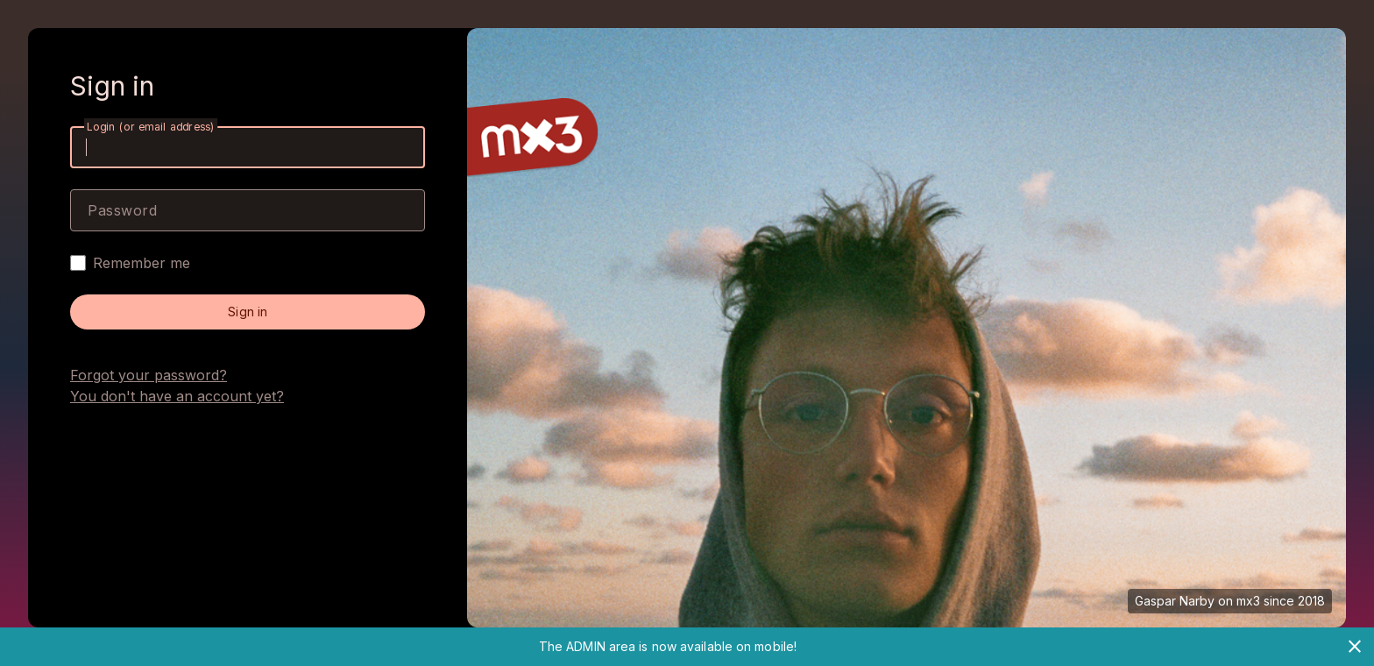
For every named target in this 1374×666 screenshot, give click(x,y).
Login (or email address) (151, 126)
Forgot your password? (148, 375)
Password (122, 210)
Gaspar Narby (1175, 600)
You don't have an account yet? (177, 396)
